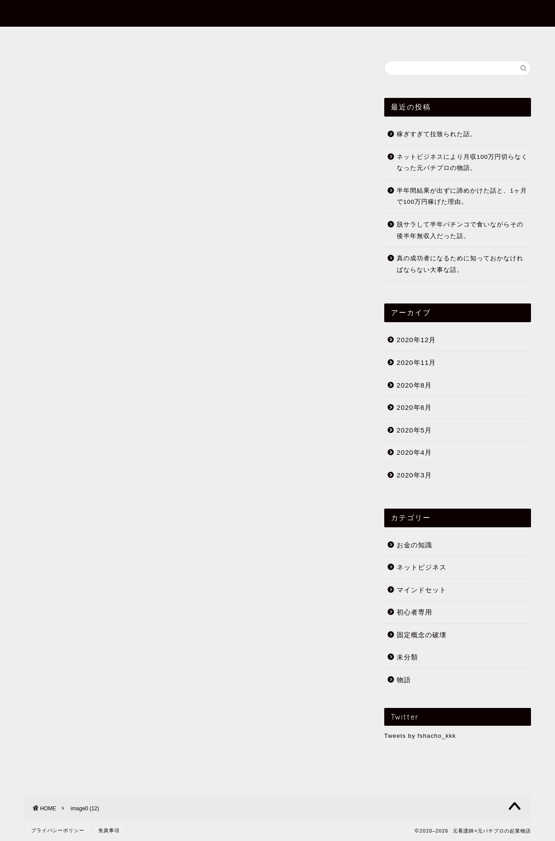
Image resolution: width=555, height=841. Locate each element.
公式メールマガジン (386, 37)
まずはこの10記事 (245, 37)
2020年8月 (414, 385)
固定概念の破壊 (421, 635)
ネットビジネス (421, 567)
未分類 (407, 657)
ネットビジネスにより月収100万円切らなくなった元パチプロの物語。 (462, 163)
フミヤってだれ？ (165, 37)
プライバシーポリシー (57, 830)
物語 (404, 679)
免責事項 (109, 830)
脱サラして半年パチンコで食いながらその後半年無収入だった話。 (460, 230)
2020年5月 (414, 430)
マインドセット (421, 590)
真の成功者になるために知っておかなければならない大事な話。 (460, 264)
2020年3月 (414, 475)
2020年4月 (414, 452)
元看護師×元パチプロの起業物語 (277, 13)
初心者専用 (314, 37)
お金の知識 (414, 545)
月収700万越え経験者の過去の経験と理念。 (169, 536)
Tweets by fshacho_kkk (420, 735)
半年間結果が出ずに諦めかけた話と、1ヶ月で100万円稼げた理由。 (462, 196)
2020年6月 (414, 407)
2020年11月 (416, 362)
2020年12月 (416, 340)
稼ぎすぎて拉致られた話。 (437, 134)
